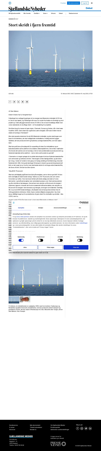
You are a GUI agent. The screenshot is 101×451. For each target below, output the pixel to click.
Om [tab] (80, 207)
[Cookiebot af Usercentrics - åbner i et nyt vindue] (80, 202)
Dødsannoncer (73, 15)
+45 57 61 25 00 (19, 445)
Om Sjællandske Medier (58, 425)
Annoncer (12, 429)
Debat (61, 15)
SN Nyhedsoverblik (14, 15)
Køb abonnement (73, 3)
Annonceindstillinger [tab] (60, 207)
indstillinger (84, 223)
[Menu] (91, 3)
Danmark (12, 20)
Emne (45, 15)
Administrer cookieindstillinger (60, 429)
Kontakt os (33, 429)
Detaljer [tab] (40, 207)
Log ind (85, 3)
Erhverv (53, 15)
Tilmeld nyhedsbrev (36, 427)
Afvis (25, 247)
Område (36, 15)
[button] (61, 279)
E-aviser (63, 3)
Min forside (27, 15)
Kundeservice (13, 425)
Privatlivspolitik (55, 427)
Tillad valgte (50, 247)
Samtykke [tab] (21, 207)
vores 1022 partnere (22, 216)
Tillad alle (76, 247)
